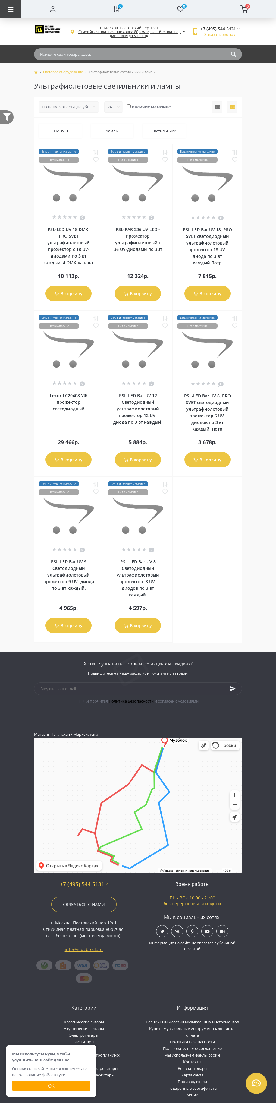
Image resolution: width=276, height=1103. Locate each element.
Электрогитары (83, 1035)
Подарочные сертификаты (192, 1088)
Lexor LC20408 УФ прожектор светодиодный (68, 402)
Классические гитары (84, 1022)
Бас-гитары (83, 1042)
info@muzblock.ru (84, 949)
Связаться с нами (84, 904)
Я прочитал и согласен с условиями (142, 701)
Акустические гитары (84, 1028)
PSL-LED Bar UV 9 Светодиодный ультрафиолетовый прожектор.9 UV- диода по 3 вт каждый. (68, 575)
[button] (129, 32)
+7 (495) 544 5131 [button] (84, 884)
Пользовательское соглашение (192, 1048)
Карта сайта (192, 1075)
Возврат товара (192, 1068)
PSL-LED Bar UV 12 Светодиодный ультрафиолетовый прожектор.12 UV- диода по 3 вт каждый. (137, 409)
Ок (51, 1085)
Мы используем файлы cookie (192, 1055)
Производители (192, 1081)
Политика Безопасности (131, 701)
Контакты (192, 1061)
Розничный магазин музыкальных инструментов (192, 1022)
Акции (192, 1095)
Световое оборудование (63, 72)
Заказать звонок (219, 34)
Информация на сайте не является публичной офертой (192, 946)
